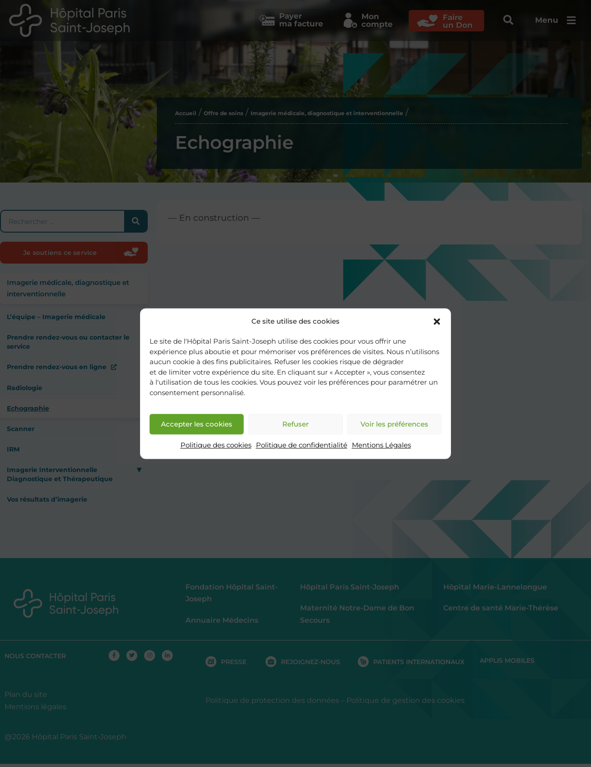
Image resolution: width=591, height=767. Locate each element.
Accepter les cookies (196, 424)
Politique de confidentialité (301, 445)
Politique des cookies (215, 445)
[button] (436, 321)
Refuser (295, 424)
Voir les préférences (394, 424)
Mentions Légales (381, 445)
